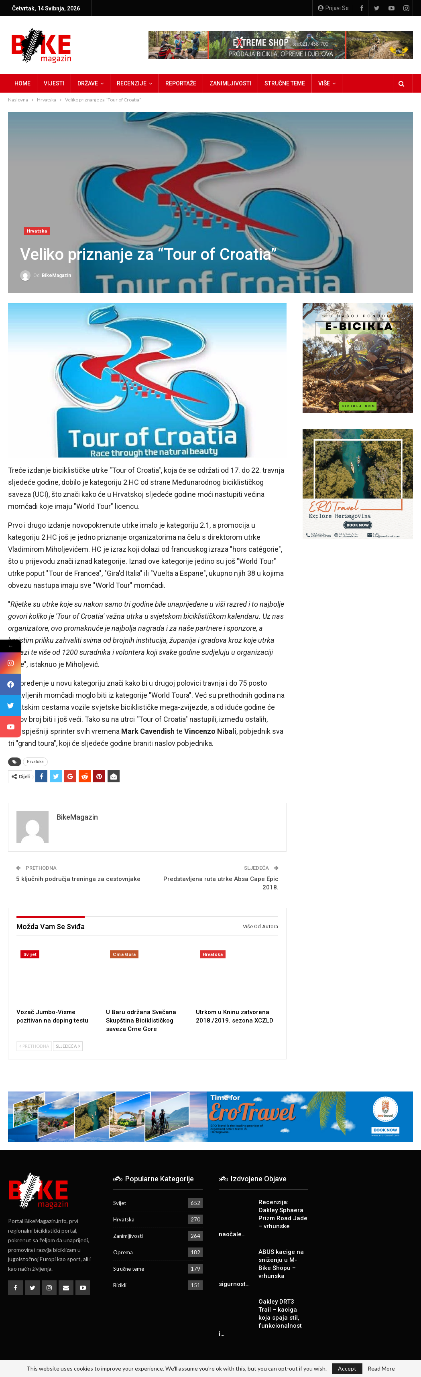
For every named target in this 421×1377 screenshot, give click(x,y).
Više (324, 83)
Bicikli (119, 1285)
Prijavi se (333, 8)
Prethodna (34, 1046)
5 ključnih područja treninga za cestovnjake (78, 879)
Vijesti (54, 83)
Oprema (123, 1252)
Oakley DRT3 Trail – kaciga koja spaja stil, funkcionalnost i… (260, 1317)
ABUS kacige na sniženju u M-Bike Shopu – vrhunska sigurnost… (261, 1268)
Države (87, 83)
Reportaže (180, 83)
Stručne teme (284, 83)
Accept (347, 1368)
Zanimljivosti (230, 83)
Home (22, 83)
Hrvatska (37, 231)
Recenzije (131, 83)
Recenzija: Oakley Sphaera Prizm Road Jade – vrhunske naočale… (263, 1218)
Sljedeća (68, 1046)
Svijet (30, 954)
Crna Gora (124, 954)
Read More (381, 1368)
